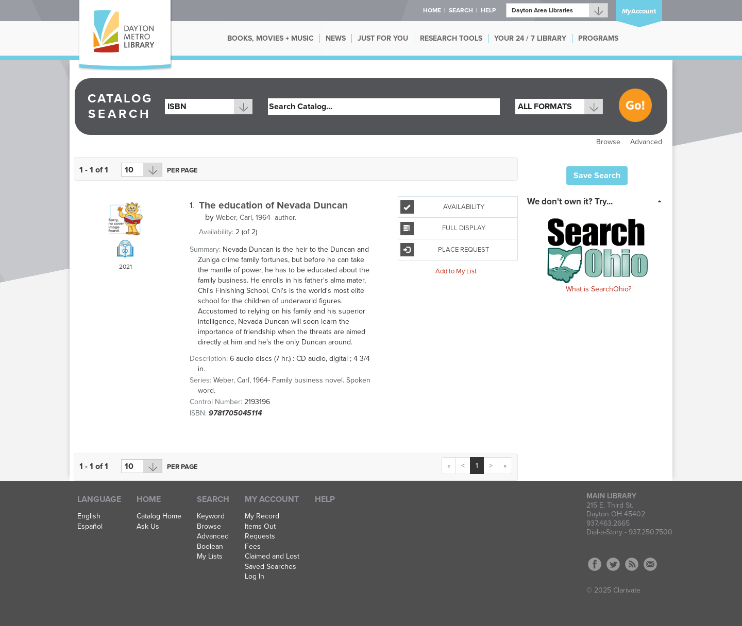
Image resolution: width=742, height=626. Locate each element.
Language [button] (99, 499)
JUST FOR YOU (383, 38)
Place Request (444, 249)
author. (256, 217)
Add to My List (456, 271)
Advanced (646, 141)
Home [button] (432, 10)
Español (90, 527)
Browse (608, 141)
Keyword (211, 516)
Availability (442, 207)
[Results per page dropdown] (141, 170)
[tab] (597, 201)
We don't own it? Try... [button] (570, 201)
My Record (262, 516)
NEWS (336, 38)
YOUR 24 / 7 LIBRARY (530, 38)
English (88, 516)
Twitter (613, 564)
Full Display (442, 228)
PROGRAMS (598, 38)
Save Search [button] (597, 175)
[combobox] (208, 106)
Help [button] (488, 10)
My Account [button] (272, 499)
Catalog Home (159, 516)
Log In (254, 576)
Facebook (594, 564)
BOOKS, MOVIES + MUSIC (270, 38)
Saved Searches (270, 567)
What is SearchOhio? (598, 289)
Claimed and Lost (272, 556)
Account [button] (639, 11)
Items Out (260, 527)
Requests (260, 536)
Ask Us (148, 527)
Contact (650, 564)
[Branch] (557, 10)
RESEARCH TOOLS (451, 38)
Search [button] (461, 10)
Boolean (210, 547)
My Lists (210, 556)
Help (325, 499)
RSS (631, 564)
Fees (253, 547)
